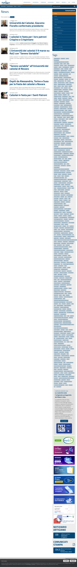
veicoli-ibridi (56, 170)
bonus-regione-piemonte (68, 264)
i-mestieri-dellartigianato (59, 385)
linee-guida (63, 354)
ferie (60, 120)
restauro (65, 88)
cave (55, 188)
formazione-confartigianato (59, 302)
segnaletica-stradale (58, 288)
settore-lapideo (60, 305)
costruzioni (56, 286)
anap (61, 63)
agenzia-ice (56, 191)
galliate (67, 210)
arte (64, 245)
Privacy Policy (68, 563)
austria (67, 336)
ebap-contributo (67, 305)
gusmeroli (64, 379)
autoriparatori (62, 103)
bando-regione (62, 119)
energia (55, 100)
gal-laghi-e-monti (57, 226)
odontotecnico (64, 222)
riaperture (60, 241)
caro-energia (71, 222)
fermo (70, 107)
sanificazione (63, 284)
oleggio (61, 252)
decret (55, 376)
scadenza (65, 200)
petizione (63, 202)
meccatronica (57, 70)
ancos (70, 69)
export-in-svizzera (57, 267)
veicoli (62, 193)
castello (70, 86)
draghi (70, 288)
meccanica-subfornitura (63, 319)
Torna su (70, 559)
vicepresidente (62, 210)
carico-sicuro (62, 170)
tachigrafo (63, 143)
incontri (67, 101)
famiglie (66, 352)
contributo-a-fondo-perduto (67, 155)
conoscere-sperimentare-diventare (61, 300)
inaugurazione (57, 264)
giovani (70, 110)
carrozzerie (56, 108)
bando (67, 82)
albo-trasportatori (66, 321)
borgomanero (57, 134)
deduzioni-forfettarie (58, 231)
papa (64, 295)
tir (69, 79)
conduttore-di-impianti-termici (60, 179)
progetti (69, 215)
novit (67, 329)
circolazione (67, 193)
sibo (68, 316)
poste (60, 295)
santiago (62, 329)
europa (66, 224)
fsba (63, 141)
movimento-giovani (66, 283)
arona (59, 376)
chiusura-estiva (69, 250)
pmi (59, 145)
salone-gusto (67, 238)
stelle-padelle (57, 139)
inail (69, 88)
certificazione (71, 241)
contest (68, 345)
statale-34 (70, 196)
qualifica (55, 336)
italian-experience (66, 100)
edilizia (55, 98)
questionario (56, 314)
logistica (55, 72)
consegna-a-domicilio (58, 371)
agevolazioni (70, 179)
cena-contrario (67, 231)
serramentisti (57, 193)
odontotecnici (57, 69)
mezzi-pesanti (71, 217)
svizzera (72, 136)
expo (66, 158)
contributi (56, 74)
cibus (66, 293)
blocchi (68, 379)
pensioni (63, 335)
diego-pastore (57, 202)
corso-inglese (57, 329)
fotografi (64, 94)
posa (69, 255)
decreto (72, 72)
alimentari (61, 91)
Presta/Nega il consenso (30, 564)
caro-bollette (56, 381)
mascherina (56, 307)
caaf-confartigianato (68, 297)
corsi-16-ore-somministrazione (60, 162)
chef (58, 279)
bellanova (67, 259)
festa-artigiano (70, 262)
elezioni (70, 98)
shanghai (56, 310)
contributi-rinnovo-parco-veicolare (61, 246)
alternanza (66, 260)
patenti (68, 117)
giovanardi (67, 189)
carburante (69, 271)
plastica (68, 333)
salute (72, 170)
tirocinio (64, 186)
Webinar (56, 19)
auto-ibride (61, 352)
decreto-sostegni (57, 158)
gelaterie (68, 303)
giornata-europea (67, 257)
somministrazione (67, 77)
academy (71, 226)
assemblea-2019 (62, 312)
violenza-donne (57, 126)
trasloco (69, 293)
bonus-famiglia (70, 243)
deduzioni (67, 176)
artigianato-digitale (58, 248)
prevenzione (56, 284)
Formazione (43, 2)
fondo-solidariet (70, 362)
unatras (66, 79)
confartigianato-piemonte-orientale (61, 62)
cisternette (63, 243)
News (15, 6)
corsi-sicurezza (62, 310)
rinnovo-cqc (66, 205)
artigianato (67, 126)
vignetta (62, 139)
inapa (66, 110)
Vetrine (73, 2)
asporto (67, 295)
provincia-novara (66, 364)
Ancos (55, 36)
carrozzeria (64, 255)
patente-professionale (58, 208)
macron (55, 374)
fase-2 (55, 150)
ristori (73, 333)
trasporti (71, 67)
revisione (56, 75)
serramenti (66, 91)
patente (71, 316)
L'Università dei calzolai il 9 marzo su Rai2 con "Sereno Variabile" (30, 52)
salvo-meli (71, 219)
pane (63, 176)
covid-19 (68, 150)
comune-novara (61, 82)
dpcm (55, 86)
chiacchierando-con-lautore (59, 250)
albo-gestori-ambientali (59, 276)
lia (54, 338)
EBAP (55, 44)
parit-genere (69, 183)
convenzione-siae (57, 309)
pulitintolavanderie (67, 105)
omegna (64, 226)
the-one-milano (57, 271)
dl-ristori (63, 303)
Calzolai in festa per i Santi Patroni (28, 95)
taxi (72, 79)
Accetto (66, 560)
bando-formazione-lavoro (59, 259)
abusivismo (70, 122)
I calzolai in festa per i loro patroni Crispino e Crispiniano (28, 38)
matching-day (61, 374)
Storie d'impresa (58, 33)
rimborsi (56, 364)
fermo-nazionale (69, 229)
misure (61, 214)
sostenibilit (56, 324)
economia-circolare (58, 131)
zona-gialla (68, 143)
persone (61, 191)
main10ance (65, 131)
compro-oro (67, 184)
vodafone (71, 119)
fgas (65, 203)
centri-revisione (57, 93)
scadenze (56, 297)
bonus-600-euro (57, 326)
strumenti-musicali (60, 338)
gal (65, 196)
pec (66, 177)
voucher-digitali (67, 208)
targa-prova (66, 214)
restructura (63, 165)
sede (67, 119)
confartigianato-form (58, 219)
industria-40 (56, 373)
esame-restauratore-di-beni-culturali (66, 378)
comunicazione (57, 224)
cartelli (68, 267)
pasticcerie (62, 207)
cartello (70, 338)
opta (72, 303)
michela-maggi (65, 347)
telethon (61, 297)
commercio (63, 262)
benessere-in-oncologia (59, 110)
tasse (55, 241)
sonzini (64, 383)
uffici (55, 117)
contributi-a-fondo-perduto (67, 112)
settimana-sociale (57, 89)
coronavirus (56, 65)
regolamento (66, 153)
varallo (55, 145)
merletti (70, 89)
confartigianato (66, 67)
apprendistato (71, 373)
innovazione (70, 272)
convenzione (65, 89)
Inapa (55, 38)
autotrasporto (57, 58)
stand (72, 186)
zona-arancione (66, 138)
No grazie (73, 560)
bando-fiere (63, 290)
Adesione (64, 2)
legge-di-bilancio (67, 331)
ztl (72, 234)
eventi (67, 58)
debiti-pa (69, 309)
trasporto (63, 58)
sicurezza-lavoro (61, 150)
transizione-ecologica (58, 331)
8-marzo (56, 383)
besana (55, 215)
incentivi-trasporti (57, 340)
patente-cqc (69, 84)
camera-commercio (58, 113)
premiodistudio (69, 195)
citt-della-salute (70, 312)
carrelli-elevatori (57, 360)
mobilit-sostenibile (62, 183)
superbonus (56, 107)
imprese (60, 94)
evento (59, 176)
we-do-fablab (57, 143)
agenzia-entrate (64, 233)
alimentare (64, 174)
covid (65, 63)
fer (67, 226)
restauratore (56, 124)
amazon (64, 267)
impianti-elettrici (71, 236)
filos (67, 354)
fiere (65, 316)
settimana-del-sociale (63, 75)
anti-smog (60, 357)
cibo (69, 198)
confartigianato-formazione (64, 72)
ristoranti (63, 229)
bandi (70, 246)
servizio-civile (57, 195)
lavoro (66, 86)
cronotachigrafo (57, 155)
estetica (55, 160)
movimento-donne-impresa (67, 115)
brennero (72, 153)
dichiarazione (67, 291)
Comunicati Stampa (58, 22)
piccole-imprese (57, 222)
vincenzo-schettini (58, 236)
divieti (68, 359)
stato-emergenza (57, 255)
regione (62, 145)
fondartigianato (57, 115)
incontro (68, 170)
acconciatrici (69, 310)
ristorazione (69, 212)
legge (72, 117)
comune (63, 348)
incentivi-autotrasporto (66, 234)
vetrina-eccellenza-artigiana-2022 (67, 324)
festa (55, 369)
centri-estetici (68, 124)
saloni (55, 274)
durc (60, 138)
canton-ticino (65, 181)
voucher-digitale (67, 281)
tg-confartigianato (63, 217)
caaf (64, 362)
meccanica (68, 172)
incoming (56, 146)
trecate (55, 174)
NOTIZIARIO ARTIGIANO (60, 528)
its (54, 386)
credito (66, 191)
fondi (55, 279)
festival (55, 183)
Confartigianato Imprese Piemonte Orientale (6, 2)
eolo (71, 342)
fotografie (56, 352)
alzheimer (64, 120)
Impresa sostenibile (58, 49)
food (64, 298)
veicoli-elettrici (57, 184)
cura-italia (56, 198)
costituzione (63, 359)
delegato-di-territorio (58, 205)
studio (62, 184)
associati (67, 245)
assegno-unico (57, 269)
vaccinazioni (60, 253)
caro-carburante (57, 141)
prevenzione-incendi (69, 227)
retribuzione (60, 265)
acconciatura (71, 376)
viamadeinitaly (63, 286)
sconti (55, 343)
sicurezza (56, 79)
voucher (67, 93)
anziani (55, 257)
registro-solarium (57, 186)
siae (73, 96)
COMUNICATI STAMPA (64, 543)
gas (65, 164)
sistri (65, 265)
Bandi (55, 16)
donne (59, 174)
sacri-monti (60, 257)
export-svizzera (62, 336)
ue (61, 264)
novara (59, 86)
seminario (56, 138)
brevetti (60, 383)
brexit (64, 117)
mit (55, 305)
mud (72, 93)
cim (55, 234)
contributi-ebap (57, 379)
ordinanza (62, 238)
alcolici (55, 281)
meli (59, 229)
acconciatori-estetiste (58, 342)
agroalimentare (64, 70)
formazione (56, 60)
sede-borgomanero (58, 350)
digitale (69, 158)
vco (69, 200)
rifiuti (55, 81)
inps (55, 245)
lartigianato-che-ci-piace (67, 151)
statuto (60, 200)
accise (60, 67)
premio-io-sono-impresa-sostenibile (61, 169)
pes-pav (71, 214)
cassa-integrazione (66, 129)
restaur (55, 253)
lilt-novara (56, 272)
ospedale (65, 219)
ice (54, 127)
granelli (59, 98)
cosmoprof (59, 386)
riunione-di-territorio (58, 203)
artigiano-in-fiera (57, 96)
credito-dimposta (57, 181)
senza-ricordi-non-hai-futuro (60, 366)
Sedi (69, 2)
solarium (56, 312)
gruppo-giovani (64, 269)
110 (62, 88)
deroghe (70, 385)
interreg (55, 119)
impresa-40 (61, 278)
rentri (62, 224)
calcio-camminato (57, 122)
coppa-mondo (57, 354)
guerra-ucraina (57, 243)
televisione (66, 369)
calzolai (12, 17)
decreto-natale (67, 357)
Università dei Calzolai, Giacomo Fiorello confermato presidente (27, 24)
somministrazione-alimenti (59, 172)
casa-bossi (63, 195)
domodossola (63, 314)
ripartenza (60, 281)
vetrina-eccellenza (65, 355)
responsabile (56, 359)
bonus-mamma (57, 283)
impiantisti (56, 207)
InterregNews (57, 27)
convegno (69, 366)
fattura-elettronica (68, 141)
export (60, 74)
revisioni (65, 215)
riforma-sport (63, 333)
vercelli (69, 70)
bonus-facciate (57, 348)
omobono (65, 288)
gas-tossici (56, 214)
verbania (70, 317)
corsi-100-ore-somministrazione (60, 328)
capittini (64, 236)
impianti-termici (57, 129)
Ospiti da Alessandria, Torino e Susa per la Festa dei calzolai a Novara (29, 82)
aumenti (68, 165)
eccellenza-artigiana (58, 153)
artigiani (55, 120)
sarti (73, 188)
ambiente (68, 202)
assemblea (61, 79)
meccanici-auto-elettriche (66, 279)
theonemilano (60, 343)
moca (66, 338)
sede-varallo (56, 252)
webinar (55, 67)
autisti (55, 82)
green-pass (65, 74)
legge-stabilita (63, 367)
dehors (55, 265)
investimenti (64, 96)
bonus (55, 84)
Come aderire (64, 421)
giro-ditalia (60, 274)
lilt (65, 81)
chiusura (60, 160)
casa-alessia (56, 167)
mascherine (64, 98)
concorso (61, 198)
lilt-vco (70, 347)
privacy (61, 65)
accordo (72, 348)
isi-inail (65, 274)
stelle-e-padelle (61, 189)
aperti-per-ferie (61, 81)
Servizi (58, 2)
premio (65, 373)
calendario (56, 217)
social (68, 342)
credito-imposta (63, 108)
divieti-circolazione (58, 132)
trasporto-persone (68, 381)
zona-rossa (60, 369)
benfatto (70, 233)
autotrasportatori (57, 151)
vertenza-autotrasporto (59, 221)
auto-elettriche (66, 113)
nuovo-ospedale (70, 335)
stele (68, 164)
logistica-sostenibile (58, 362)
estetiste (66, 69)
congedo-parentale (58, 298)
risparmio (56, 200)
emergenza (68, 132)
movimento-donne (64, 107)
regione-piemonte (61, 84)
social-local (65, 241)
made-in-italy (65, 340)
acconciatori (56, 63)
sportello (56, 303)
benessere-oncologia (58, 260)
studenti (64, 309)
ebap (68, 63)
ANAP (55, 41)
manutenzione (57, 233)
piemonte (72, 355)
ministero (56, 278)
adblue (55, 229)
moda (62, 69)
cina (60, 303)
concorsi (69, 174)
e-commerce (56, 105)
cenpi (62, 105)
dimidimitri (65, 122)
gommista (69, 284)
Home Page (3, 6)
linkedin (62, 196)
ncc (65, 342)
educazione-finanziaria (61, 188)
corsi (72, 100)
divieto (64, 212)
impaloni (60, 215)
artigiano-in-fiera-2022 (59, 291)
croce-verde (67, 276)
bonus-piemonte (57, 112)
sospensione (65, 248)
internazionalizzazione (62, 157)
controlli (70, 329)
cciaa (55, 176)
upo (68, 94)
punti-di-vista (68, 139)
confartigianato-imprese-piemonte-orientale (63, 148)
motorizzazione (57, 355)
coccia (68, 136)
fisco (70, 96)
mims (62, 381)
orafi (70, 181)
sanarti (68, 81)
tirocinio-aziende (66, 350)
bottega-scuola (65, 376)
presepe (67, 348)
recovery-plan (57, 165)
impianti (72, 336)
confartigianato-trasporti (62, 127)
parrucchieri (63, 134)
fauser (55, 357)
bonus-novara (57, 290)
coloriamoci (69, 367)
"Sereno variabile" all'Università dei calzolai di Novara (29, 67)
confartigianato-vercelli (58, 293)
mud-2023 (61, 227)
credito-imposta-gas (64, 307)
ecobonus (56, 103)
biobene (55, 91)
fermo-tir (56, 295)
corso (65, 65)
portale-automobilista (58, 164)
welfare (63, 93)
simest (69, 188)
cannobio (59, 234)
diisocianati (60, 117)
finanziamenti (57, 88)
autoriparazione (71, 65)
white (68, 186)
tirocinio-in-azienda (58, 321)
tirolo (67, 385)
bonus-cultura (57, 262)
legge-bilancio (66, 160)
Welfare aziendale (58, 47)
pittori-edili (56, 367)
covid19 (60, 364)
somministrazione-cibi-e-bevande (61, 317)
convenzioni (62, 101)
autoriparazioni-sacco (69, 252)
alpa (64, 132)
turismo (63, 360)
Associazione (51, 2)
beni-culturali (69, 302)
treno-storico (56, 196)
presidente (59, 245)
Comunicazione (27, 2)
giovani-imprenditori (58, 77)
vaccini (66, 198)
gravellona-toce (57, 335)
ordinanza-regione (63, 272)
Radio (55, 24)
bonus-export (68, 374)
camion (55, 157)
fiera (63, 86)
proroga (71, 126)
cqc (69, 74)
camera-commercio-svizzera (60, 345)
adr (63, 158)
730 (62, 126)
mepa (55, 189)
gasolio (55, 94)
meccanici (67, 221)
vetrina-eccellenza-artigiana (59, 136)
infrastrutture (68, 145)
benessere (68, 103)
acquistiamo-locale (58, 322)
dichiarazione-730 (57, 212)
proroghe (56, 210)
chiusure (66, 253)
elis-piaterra (56, 333)
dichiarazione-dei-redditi (59, 177)
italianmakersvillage (67, 322)
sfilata (62, 373)
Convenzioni (36, 2)
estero (55, 319)
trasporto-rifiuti (69, 278)
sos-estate (70, 108)
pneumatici (56, 101)
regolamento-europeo (58, 316)
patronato (71, 82)
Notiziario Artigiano (58, 30)
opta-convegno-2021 (68, 371)
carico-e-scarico (57, 347)
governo (62, 124)
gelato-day (56, 238)
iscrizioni (56, 378)
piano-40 (64, 271)
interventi (56, 227)
